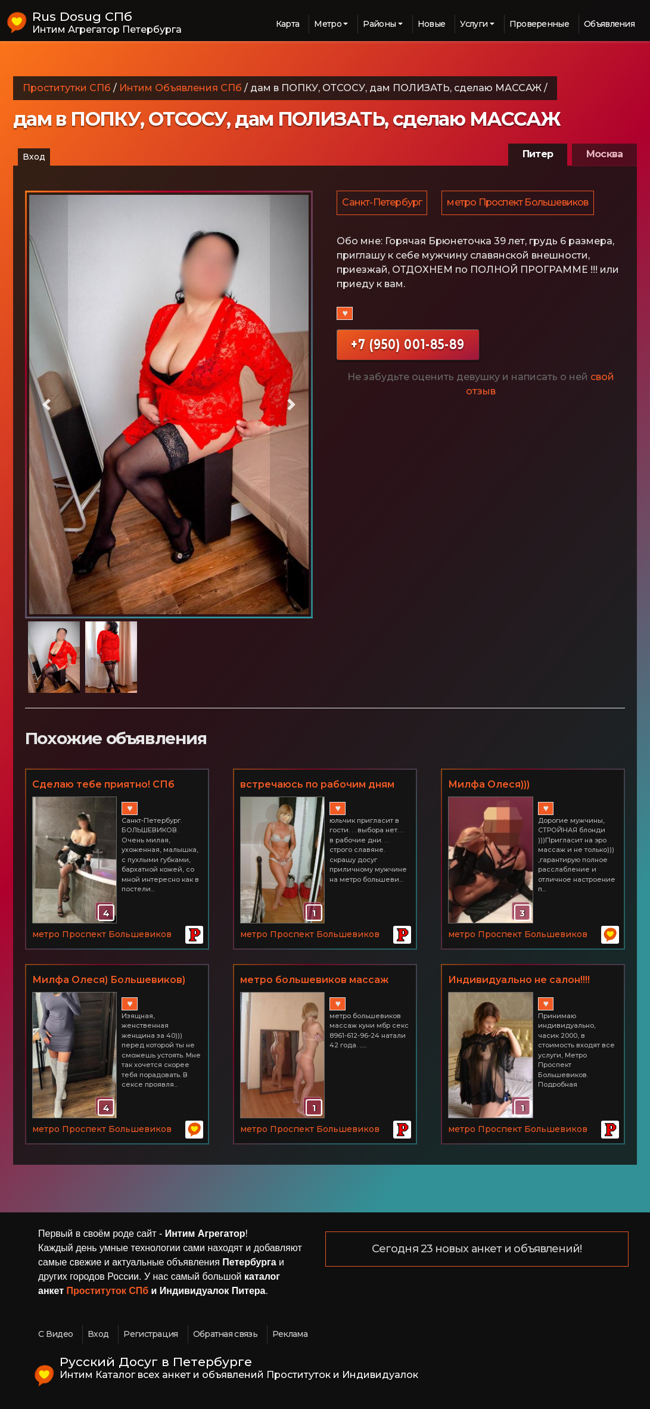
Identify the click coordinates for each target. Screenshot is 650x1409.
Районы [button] (379, 23)
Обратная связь (225, 1334)
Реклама (289, 1334)
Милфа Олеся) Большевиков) (108, 979)
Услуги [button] (473, 23)
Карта (288, 23)
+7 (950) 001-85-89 (408, 345)
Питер (538, 154)
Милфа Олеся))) (489, 784)
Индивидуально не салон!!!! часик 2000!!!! (519, 980)
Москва (604, 154)
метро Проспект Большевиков (519, 203)
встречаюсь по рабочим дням (317, 784)
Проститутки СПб (67, 88)
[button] (47, 404)
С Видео (55, 1334)
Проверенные (539, 23)
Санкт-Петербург (382, 203)
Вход (34, 156)
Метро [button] (327, 23)
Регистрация (150, 1334)
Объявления (609, 23)
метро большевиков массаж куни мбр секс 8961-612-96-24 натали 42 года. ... (316, 980)
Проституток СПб (108, 1291)
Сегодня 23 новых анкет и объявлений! (477, 1249)
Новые (432, 23)
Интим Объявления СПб (180, 88)
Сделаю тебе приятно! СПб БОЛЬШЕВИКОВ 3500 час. (103, 785)
